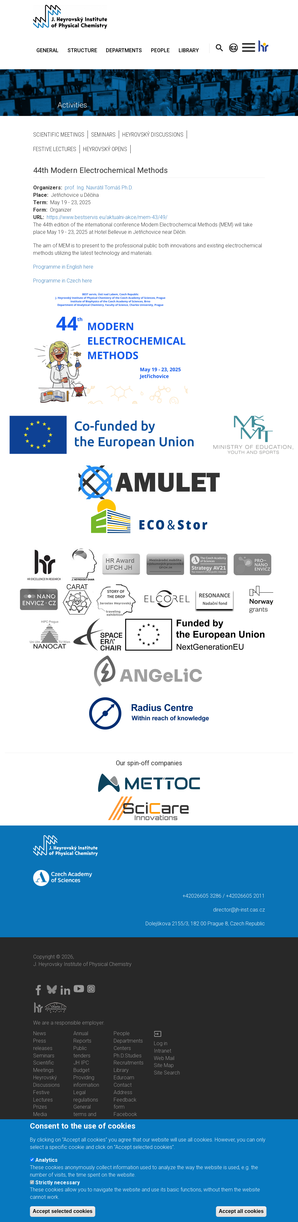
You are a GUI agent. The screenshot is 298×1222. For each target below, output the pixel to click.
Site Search (167, 1073)
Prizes (40, 1107)
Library (121, 1070)
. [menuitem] (248, 45)
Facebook (125, 1114)
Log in (160, 1043)
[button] (149, 346)
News (39, 1033)
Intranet (162, 1051)
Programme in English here (63, 267)
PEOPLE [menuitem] (160, 50)
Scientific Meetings (58, 134)
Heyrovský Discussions (152, 134)
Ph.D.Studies (128, 1056)
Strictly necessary (57, 1184)
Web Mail (164, 1058)
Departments (128, 1041)
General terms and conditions (85, 1114)
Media (40, 1114)
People (122, 1033)
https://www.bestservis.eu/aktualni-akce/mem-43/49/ (107, 217)
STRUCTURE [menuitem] (82, 50)
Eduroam (124, 1077)
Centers (122, 1048)
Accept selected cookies (63, 1213)
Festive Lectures (54, 149)
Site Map (164, 1065)
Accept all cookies (241, 1213)
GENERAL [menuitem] (47, 50)
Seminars (103, 134)
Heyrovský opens (105, 149)
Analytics (46, 1162)
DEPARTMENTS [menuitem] (124, 50)
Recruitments (129, 1063)
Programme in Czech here (62, 281)
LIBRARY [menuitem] (189, 50)
